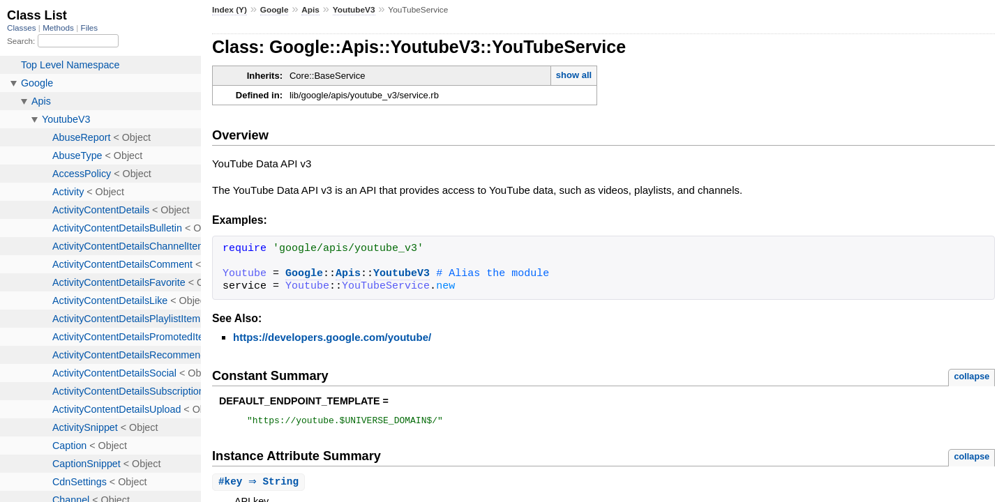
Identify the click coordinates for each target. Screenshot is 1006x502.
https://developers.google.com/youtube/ (332, 337)
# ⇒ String (260, 484)
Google (274, 10)
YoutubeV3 (354, 10)
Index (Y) (229, 10)
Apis (310, 10)
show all (574, 75)
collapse (971, 376)
